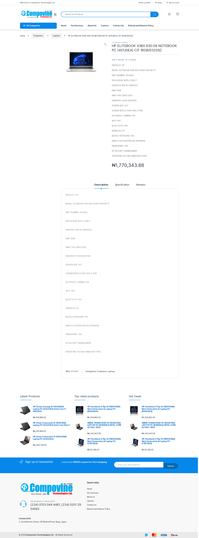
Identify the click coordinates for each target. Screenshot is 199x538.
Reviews (140, 185)
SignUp (170, 466)
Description (101, 185)
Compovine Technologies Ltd (39, 535)
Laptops (56, 35)
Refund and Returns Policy (141, 25)
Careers (105, 25)
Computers (38, 35)
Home (64, 25)
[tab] (101, 186)
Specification (122, 185)
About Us (92, 25)
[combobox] (106, 14)
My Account (172, 2)
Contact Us (118, 25)
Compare (132, 60)
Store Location (144, 2)
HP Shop (158, 2)
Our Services (77, 25)
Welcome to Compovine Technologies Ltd (37, 2)
